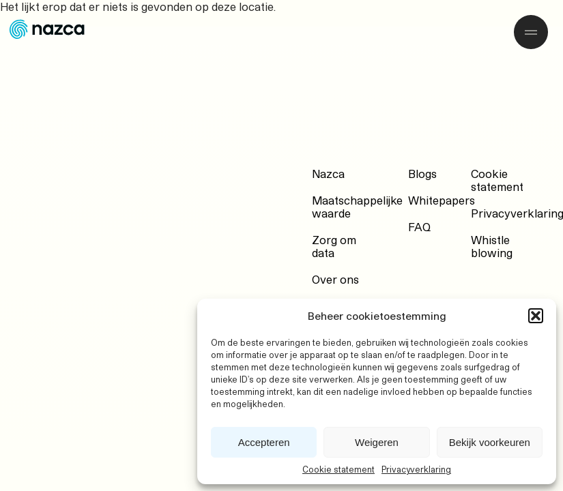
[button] (536, 316)
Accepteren (264, 442)
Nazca (328, 173)
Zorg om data (334, 246)
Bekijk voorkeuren (489, 442)
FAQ (419, 226)
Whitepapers (441, 200)
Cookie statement (338, 469)
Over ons (335, 279)
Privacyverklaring (416, 469)
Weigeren (377, 442)
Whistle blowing (492, 246)
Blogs (422, 173)
